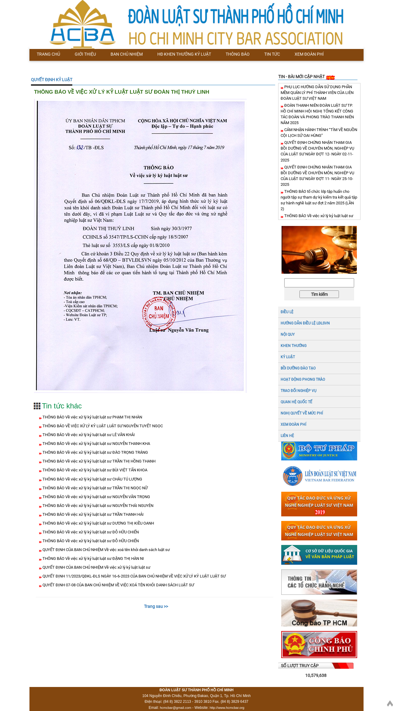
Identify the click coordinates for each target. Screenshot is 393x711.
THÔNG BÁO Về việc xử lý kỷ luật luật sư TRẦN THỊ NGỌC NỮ (95, 488)
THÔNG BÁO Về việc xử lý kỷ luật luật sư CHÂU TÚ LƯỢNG (92, 479)
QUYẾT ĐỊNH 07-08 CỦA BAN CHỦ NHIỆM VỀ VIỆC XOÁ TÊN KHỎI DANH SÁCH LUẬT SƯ (118, 585)
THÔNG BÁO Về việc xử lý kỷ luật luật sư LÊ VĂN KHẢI (88, 434)
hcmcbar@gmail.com (175, 707)
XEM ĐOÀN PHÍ (293, 424)
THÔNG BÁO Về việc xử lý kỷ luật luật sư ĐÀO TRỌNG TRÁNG (95, 452)
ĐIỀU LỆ (287, 312)
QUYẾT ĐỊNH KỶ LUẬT (51, 79)
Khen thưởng (293, 346)
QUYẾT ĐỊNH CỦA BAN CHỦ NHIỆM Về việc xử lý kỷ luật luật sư (96, 567)
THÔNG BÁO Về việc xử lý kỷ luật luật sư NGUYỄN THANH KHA (96, 443)
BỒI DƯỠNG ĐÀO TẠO (298, 368)
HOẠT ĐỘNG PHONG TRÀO (303, 379)
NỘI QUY (288, 334)
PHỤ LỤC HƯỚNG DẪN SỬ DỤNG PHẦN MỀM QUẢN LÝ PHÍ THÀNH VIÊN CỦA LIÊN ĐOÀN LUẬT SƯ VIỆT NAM (317, 93)
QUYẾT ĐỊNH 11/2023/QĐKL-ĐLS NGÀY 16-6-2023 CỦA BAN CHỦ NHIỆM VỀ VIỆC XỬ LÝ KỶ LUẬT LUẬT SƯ (134, 576)
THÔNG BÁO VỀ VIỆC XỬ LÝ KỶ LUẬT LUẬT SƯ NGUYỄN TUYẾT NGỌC (102, 426)
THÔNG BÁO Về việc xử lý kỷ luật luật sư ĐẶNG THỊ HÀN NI (93, 558)
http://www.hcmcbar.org (227, 707)
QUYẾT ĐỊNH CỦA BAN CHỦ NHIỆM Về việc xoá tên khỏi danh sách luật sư (106, 549)
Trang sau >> (156, 606)
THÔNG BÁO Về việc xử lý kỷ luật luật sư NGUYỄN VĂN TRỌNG (96, 496)
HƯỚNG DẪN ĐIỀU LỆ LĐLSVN (305, 323)
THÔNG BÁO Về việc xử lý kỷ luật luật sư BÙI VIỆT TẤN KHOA (94, 470)
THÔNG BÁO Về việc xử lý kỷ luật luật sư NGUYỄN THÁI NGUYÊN (97, 505)
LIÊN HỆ (287, 436)
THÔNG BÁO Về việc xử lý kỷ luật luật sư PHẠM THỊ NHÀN (92, 417)
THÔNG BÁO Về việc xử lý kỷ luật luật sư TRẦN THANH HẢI (93, 514)
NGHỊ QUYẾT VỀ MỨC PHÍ (302, 413)
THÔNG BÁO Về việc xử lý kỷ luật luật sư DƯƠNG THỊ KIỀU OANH (98, 523)
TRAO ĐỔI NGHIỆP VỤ (298, 391)
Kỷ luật (288, 357)
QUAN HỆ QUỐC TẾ (296, 402)
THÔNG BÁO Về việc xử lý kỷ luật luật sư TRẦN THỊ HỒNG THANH (98, 461)
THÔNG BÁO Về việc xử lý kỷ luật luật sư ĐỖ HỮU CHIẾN (90, 532)
